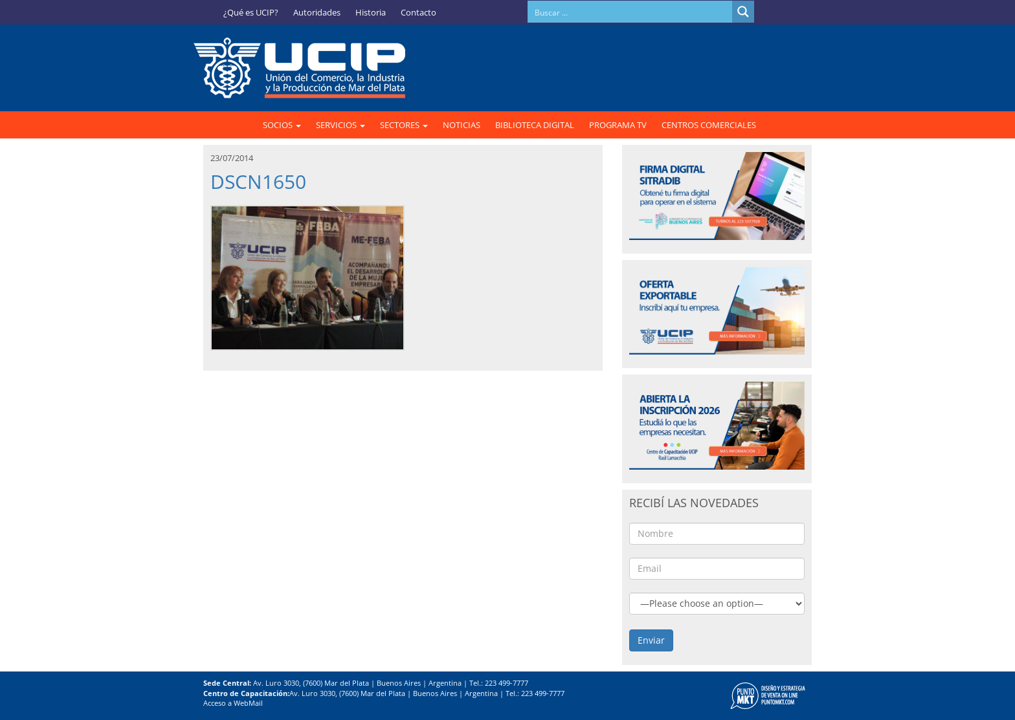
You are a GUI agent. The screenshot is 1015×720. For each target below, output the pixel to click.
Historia (370, 12)
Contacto (418, 12)
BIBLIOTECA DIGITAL (534, 125)
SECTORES (404, 125)
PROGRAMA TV (618, 125)
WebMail (248, 703)
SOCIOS (282, 125)
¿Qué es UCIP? (250, 12)
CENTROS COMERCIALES (709, 125)
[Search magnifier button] (743, 12)
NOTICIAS (461, 125)
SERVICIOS (340, 125)
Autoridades (316, 12)
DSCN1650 (258, 181)
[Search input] (630, 11)
